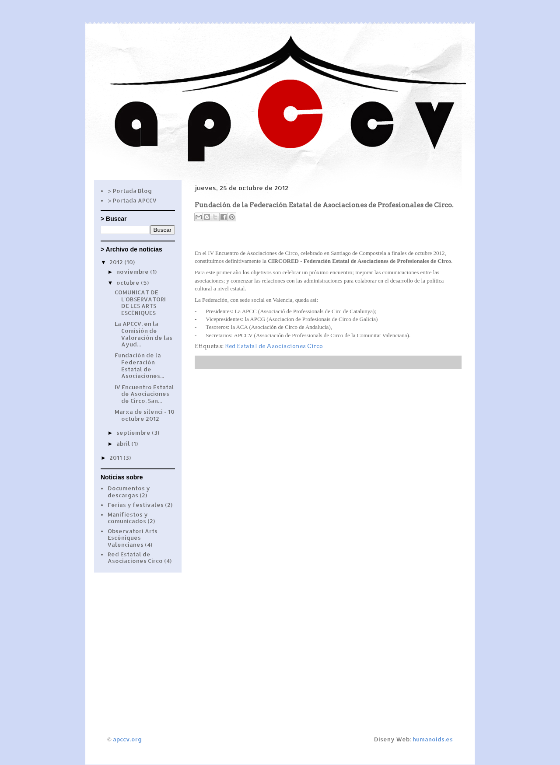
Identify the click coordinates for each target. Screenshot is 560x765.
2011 (116, 457)
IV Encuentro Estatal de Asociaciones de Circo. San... (144, 394)
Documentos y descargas (129, 492)
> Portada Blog (130, 190)
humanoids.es (433, 739)
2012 (116, 261)
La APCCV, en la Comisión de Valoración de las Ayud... (143, 334)
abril (123, 443)
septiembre (134, 432)
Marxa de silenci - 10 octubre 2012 (145, 415)
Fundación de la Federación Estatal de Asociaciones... (139, 365)
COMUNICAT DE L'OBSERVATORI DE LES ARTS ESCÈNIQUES (140, 302)
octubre (128, 282)
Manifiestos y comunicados (128, 518)
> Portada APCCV (132, 200)
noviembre (133, 271)
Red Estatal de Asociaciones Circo (274, 346)
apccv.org (127, 739)
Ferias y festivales (136, 504)
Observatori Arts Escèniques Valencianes (133, 537)
